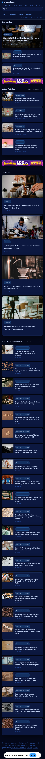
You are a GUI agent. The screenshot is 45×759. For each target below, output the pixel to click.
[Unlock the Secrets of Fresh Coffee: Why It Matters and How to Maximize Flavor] (22, 419)
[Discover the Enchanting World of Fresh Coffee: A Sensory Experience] (22, 275)
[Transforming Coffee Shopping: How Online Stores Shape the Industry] (22, 533)
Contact (29, 14)
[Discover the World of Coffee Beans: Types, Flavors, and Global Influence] (22, 369)
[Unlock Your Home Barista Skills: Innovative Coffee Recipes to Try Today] (22, 581)
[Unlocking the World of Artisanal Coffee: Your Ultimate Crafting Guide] (22, 663)
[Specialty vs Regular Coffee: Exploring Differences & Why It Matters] (22, 353)
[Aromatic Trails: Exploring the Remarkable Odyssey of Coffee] (22, 679)
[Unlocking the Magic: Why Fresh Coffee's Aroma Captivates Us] (22, 648)
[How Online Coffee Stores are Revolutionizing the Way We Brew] (22, 694)
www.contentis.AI (19, 748)
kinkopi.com (9, 2)
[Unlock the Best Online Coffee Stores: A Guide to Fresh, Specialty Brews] (22, 194)
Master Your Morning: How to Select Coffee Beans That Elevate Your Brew (27, 69)
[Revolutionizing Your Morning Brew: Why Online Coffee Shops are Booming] (22, 386)
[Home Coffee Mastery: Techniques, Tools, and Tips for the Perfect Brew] (22, 710)
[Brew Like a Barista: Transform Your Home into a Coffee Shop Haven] (22, 115)
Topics (21, 14)
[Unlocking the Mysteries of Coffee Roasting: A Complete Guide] (22, 435)
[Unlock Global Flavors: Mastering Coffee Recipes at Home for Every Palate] (22, 147)
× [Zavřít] (38, 755)
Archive (13, 14)
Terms (35, 748)
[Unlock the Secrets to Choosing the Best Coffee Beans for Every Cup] (22, 614)
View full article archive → (35, 89)
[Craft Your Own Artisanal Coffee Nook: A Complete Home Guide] (22, 451)
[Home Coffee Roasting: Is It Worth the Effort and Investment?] (22, 548)
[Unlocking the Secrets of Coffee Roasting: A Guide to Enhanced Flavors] (22, 726)
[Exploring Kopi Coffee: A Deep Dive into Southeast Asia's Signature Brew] (22, 235)
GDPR (29, 748)
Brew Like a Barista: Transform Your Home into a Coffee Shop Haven (27, 55)
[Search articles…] (24, 9)
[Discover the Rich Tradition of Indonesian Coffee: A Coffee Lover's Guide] (22, 631)
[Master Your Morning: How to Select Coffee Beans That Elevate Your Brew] (22, 130)
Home (5, 14)
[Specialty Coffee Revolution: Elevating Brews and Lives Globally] (22, 99)
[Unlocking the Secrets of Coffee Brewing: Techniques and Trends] (22, 467)
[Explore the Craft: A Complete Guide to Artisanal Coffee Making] (22, 402)
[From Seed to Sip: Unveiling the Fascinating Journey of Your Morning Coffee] (22, 516)
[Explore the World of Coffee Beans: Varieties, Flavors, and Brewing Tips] (22, 482)
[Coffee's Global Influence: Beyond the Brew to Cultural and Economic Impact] (22, 499)
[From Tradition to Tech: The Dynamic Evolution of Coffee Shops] (22, 564)
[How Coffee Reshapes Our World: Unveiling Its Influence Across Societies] (22, 598)
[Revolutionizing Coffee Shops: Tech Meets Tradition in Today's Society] (22, 316)
